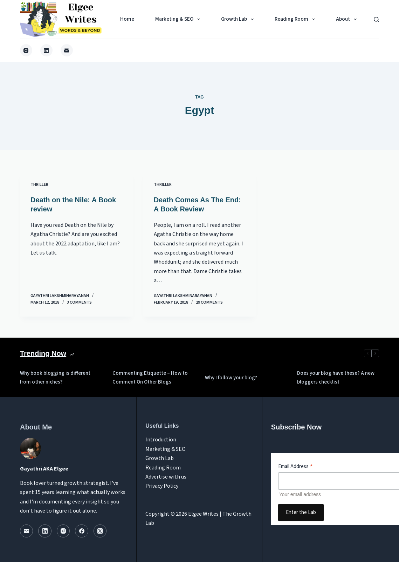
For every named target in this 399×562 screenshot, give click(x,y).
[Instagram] (26, 50)
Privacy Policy (161, 486)
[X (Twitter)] (100, 531)
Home (127, 19)
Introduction (160, 439)
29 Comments (209, 302)
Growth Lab (238, 19)
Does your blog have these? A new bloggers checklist (335, 378)
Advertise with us (165, 477)
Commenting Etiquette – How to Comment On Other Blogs (150, 378)
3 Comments (79, 302)
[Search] (376, 19)
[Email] (67, 50)
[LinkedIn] (46, 50)
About (347, 19)
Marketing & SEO (179, 19)
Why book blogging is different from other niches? (55, 378)
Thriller (39, 185)
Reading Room (296, 19)
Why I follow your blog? (231, 377)
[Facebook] (81, 531)
